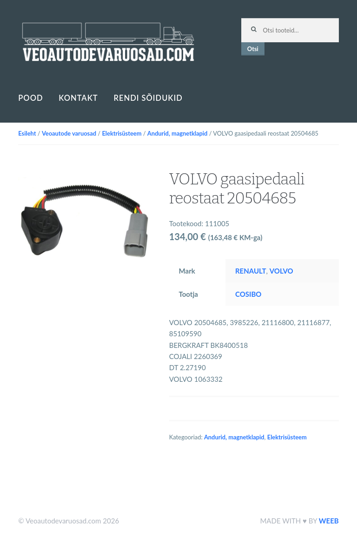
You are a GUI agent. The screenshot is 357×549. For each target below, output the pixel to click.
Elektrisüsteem (121, 133)
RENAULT (250, 271)
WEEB (329, 520)
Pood (30, 98)
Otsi (252, 48)
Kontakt (78, 98)
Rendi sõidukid (148, 98)
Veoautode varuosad (69, 133)
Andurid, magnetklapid (177, 133)
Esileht (27, 133)
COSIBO (248, 294)
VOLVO (281, 271)
